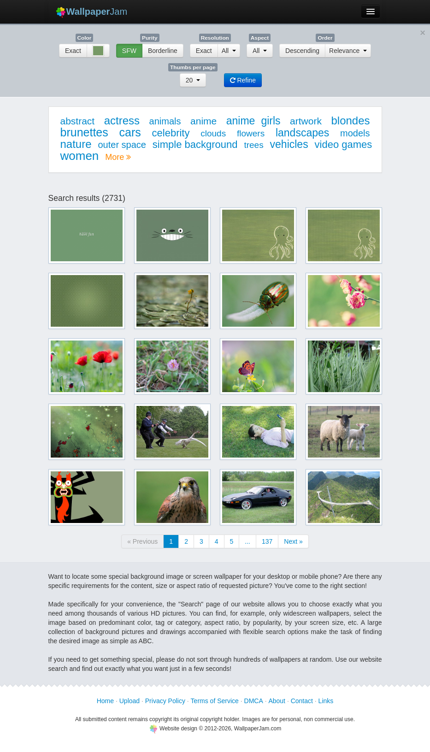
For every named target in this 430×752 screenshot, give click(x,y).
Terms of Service (215, 701)
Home (105, 701)
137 (267, 541)
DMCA (253, 701)
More (118, 157)
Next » (293, 541)
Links (326, 701)
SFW (129, 50)
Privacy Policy (165, 701)
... (247, 541)
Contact (302, 701)
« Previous (142, 541)
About (276, 701)
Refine (243, 80)
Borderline (162, 50)
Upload (129, 701)
